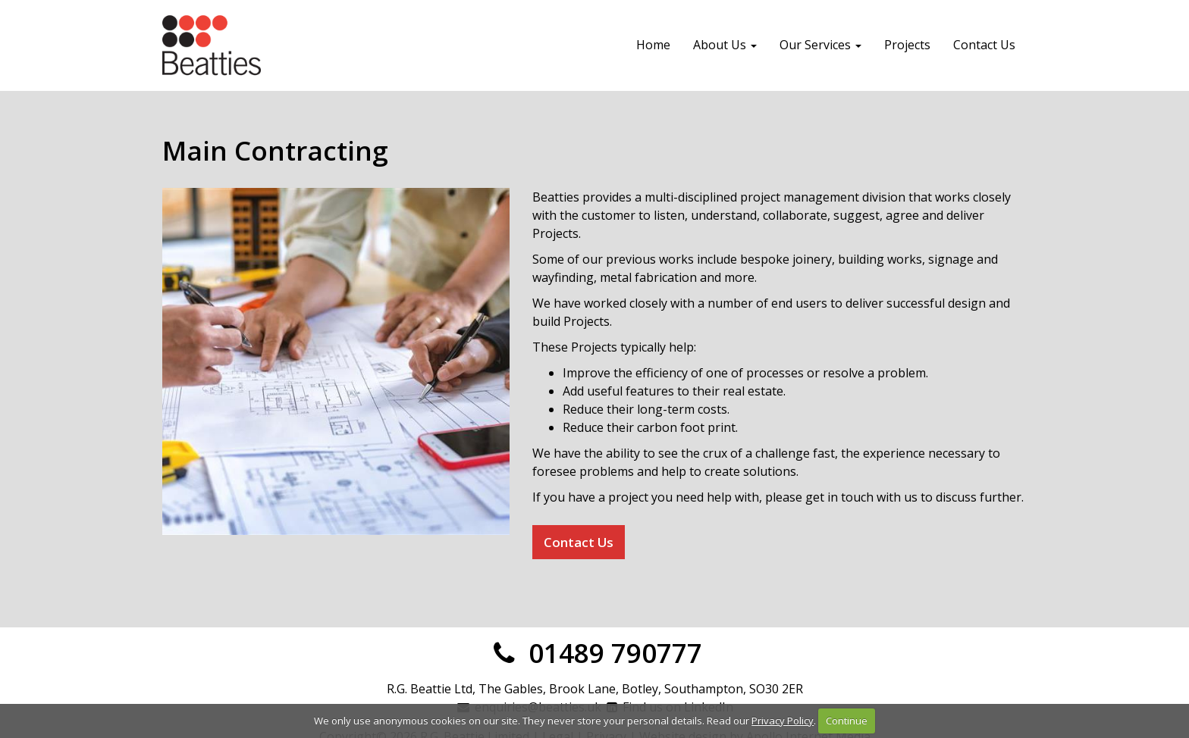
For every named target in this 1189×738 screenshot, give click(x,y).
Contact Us (984, 44)
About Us (725, 44)
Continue (846, 720)
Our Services (820, 44)
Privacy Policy (782, 720)
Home (653, 44)
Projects (907, 44)
